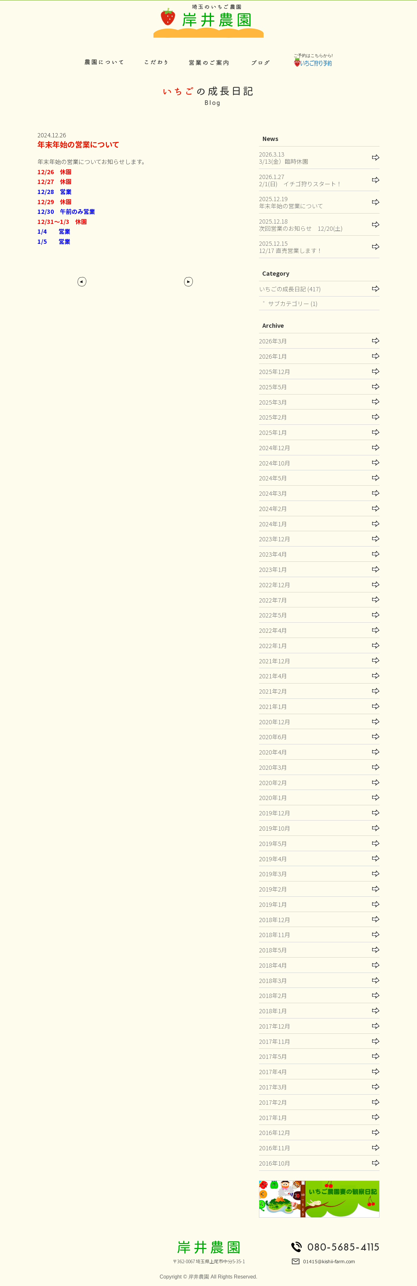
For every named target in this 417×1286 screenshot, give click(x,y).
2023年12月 (274, 538)
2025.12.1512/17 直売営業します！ (291, 247)
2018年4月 (273, 965)
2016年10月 (274, 1163)
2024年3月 (273, 493)
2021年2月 (273, 691)
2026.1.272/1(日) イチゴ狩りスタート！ (300, 180)
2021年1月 (273, 706)
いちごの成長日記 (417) (290, 288)
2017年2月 (273, 1102)
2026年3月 (273, 341)
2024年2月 (273, 508)
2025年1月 (273, 432)
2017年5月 (273, 1056)
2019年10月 (274, 828)
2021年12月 (274, 661)
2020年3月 (273, 767)
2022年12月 (274, 584)
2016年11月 (274, 1147)
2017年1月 (273, 1117)
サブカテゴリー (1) (293, 303)
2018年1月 (273, 1010)
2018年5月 (273, 950)
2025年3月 (273, 402)
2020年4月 (273, 752)
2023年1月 (273, 569)
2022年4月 (273, 630)
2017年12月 (274, 1026)
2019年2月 (273, 889)
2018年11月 (274, 934)
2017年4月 (273, 1071)
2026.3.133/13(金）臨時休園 (283, 157)
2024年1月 (273, 523)
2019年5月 (273, 843)
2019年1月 (273, 904)
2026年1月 (273, 356)
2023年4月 (273, 554)
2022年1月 (273, 645)
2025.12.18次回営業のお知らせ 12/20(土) (301, 224)
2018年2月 (273, 995)
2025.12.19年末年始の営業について (291, 202)
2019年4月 (273, 858)
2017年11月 (274, 1041)
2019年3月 (273, 873)
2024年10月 (274, 463)
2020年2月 (273, 782)
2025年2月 (273, 417)
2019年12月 (274, 813)
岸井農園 (198, 1276)
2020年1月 (273, 797)
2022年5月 (273, 615)
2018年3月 (273, 980)
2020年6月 (273, 736)
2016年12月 (274, 1132)
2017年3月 (273, 1087)
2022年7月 (273, 600)
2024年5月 (273, 478)
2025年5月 (273, 386)
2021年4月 (273, 675)
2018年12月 (274, 919)
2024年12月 (274, 447)
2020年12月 (274, 721)
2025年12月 (274, 371)
